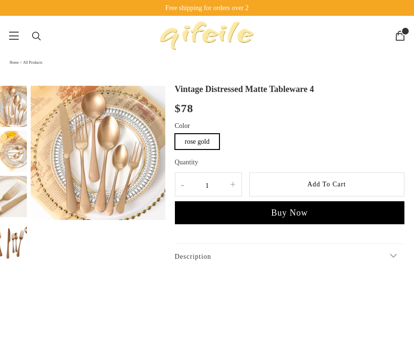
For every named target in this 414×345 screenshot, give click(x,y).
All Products (32, 62)
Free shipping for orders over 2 (207, 8)
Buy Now (289, 213)
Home (14, 62)
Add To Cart (326, 184)
